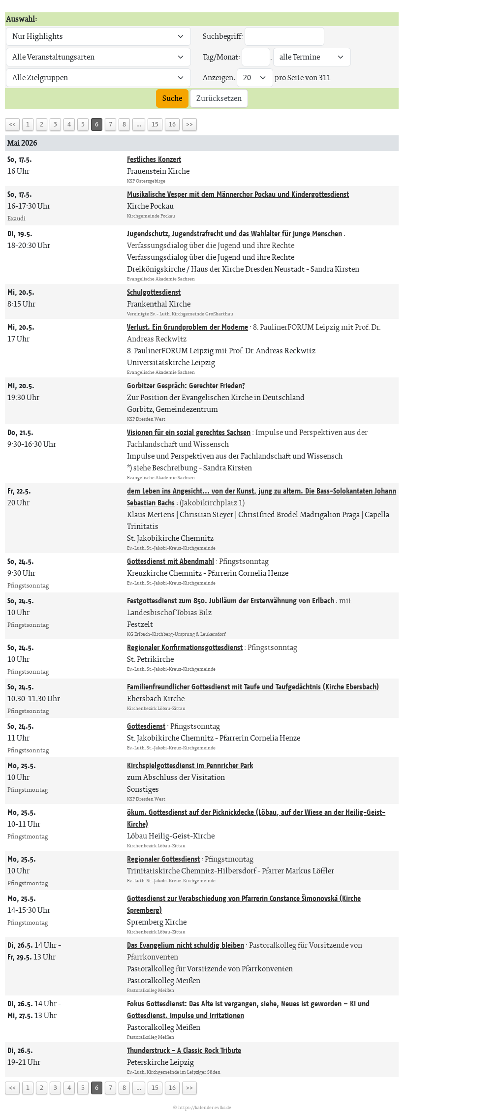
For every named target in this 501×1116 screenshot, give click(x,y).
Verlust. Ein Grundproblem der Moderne (187, 327)
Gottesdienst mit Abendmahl (170, 561)
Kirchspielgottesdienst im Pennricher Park (190, 765)
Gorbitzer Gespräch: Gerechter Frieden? (186, 385)
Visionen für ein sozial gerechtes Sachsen (188, 432)
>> (189, 124)
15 (155, 124)
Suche (172, 98)
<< (12, 124)
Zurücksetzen (219, 98)
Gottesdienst (146, 726)
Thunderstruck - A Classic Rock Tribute (184, 1050)
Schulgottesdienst (154, 292)
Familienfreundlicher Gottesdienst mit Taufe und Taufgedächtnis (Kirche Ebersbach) (253, 687)
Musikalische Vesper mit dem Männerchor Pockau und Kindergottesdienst (238, 194)
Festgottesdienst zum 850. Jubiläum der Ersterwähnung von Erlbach (230, 600)
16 (172, 124)
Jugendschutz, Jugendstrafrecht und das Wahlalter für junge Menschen (234, 233)
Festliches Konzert (154, 159)
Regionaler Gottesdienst (163, 859)
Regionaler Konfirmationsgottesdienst (185, 647)
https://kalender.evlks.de (204, 1107)
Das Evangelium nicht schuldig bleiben (185, 945)
